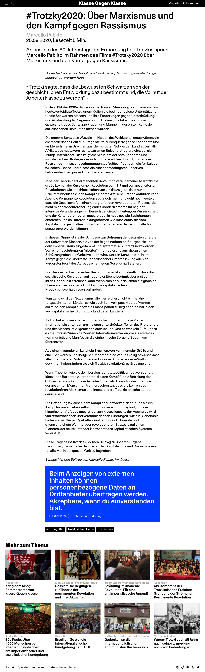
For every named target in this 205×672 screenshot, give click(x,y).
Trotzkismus (105, 529)
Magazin (174, 3)
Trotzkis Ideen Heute (81, 529)
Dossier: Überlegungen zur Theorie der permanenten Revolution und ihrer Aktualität (74, 591)
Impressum (39, 667)
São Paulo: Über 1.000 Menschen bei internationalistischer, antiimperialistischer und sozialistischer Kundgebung (26, 647)
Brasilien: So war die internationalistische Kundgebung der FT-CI (72, 643)
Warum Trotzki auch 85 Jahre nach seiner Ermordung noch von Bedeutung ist (176, 643)
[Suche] (12, 3)
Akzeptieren (59, 516)
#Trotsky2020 (55, 529)
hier (124, 73)
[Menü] (6, 3)
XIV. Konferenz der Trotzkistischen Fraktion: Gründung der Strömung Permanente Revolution (173, 591)
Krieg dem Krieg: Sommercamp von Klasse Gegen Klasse (21, 589)
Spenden (23, 667)
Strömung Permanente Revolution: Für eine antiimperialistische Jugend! (126, 589)
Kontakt (10, 667)
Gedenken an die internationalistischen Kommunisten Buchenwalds (126, 643)
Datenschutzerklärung (87, 516)
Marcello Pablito (44, 35)
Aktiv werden (191, 3)
